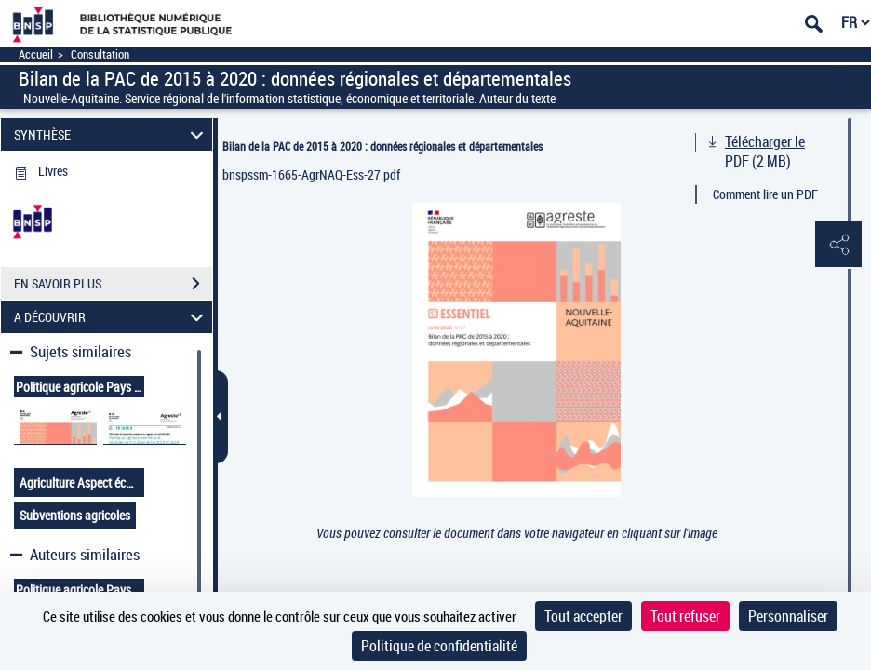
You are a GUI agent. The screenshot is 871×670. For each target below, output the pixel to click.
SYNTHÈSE (111, 134)
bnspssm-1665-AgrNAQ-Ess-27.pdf (311, 174)
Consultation (100, 54)
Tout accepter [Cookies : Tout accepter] (583, 616)
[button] (838, 245)
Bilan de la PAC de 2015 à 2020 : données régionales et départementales (382, 146)
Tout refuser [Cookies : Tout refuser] (685, 616)
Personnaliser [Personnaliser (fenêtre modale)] (788, 616)
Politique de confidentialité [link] (439, 646)
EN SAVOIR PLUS (113, 284)
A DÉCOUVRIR (111, 317)
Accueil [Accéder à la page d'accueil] (36, 54)
